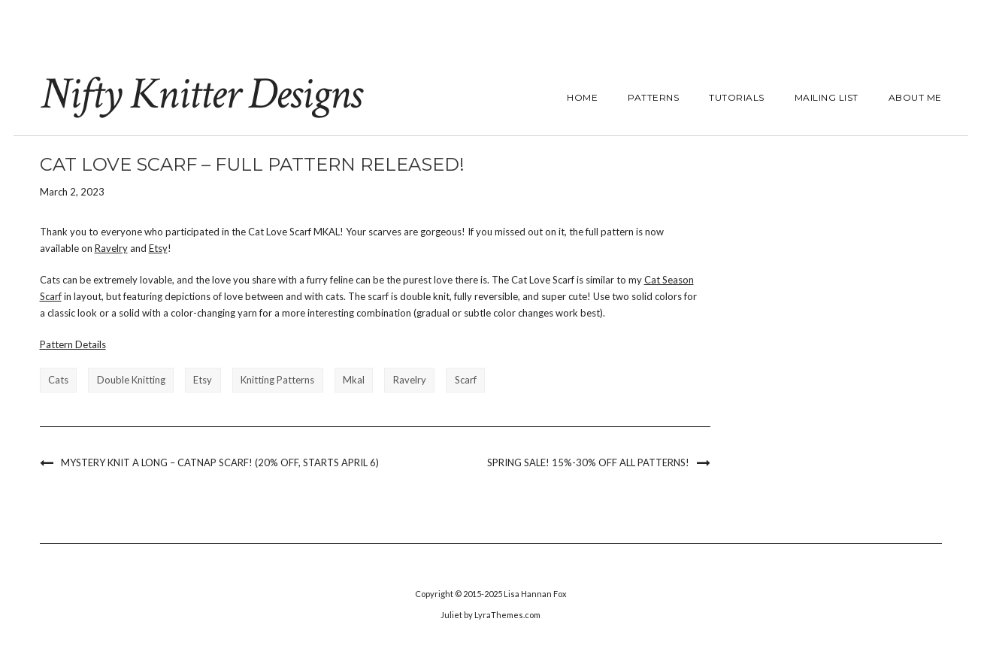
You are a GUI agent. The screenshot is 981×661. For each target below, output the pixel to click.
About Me (915, 97)
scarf (466, 380)
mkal (354, 380)
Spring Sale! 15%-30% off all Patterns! (588, 462)
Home (582, 97)
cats (58, 380)
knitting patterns (277, 380)
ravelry (409, 380)
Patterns (653, 97)
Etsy (158, 248)
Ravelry (111, 248)
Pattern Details (73, 344)
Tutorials (737, 97)
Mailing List (826, 97)
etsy (202, 380)
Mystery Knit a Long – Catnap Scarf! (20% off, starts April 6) (220, 462)
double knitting (131, 380)
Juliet (451, 615)
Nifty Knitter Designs (200, 94)
